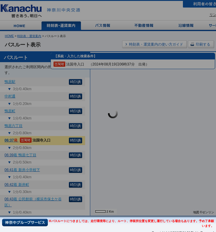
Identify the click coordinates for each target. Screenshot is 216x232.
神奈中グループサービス (25, 222)
